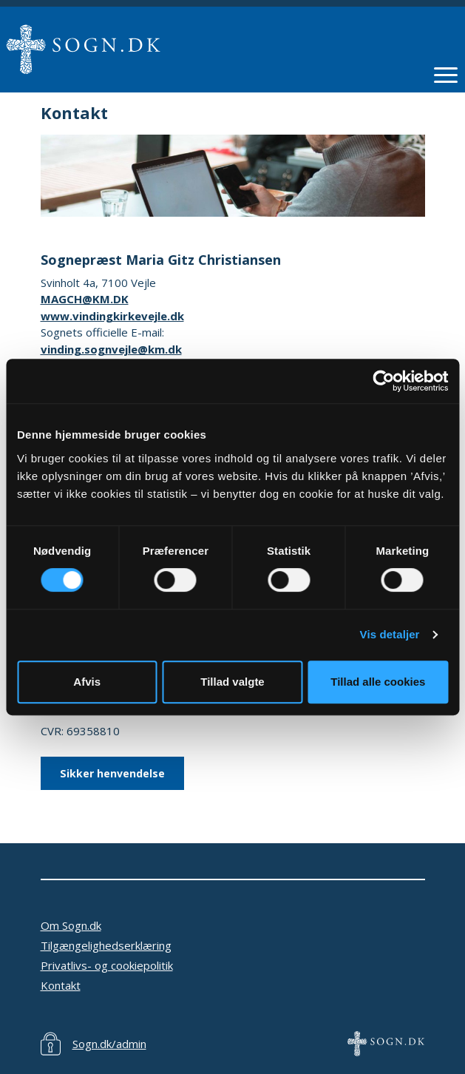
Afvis (87, 681)
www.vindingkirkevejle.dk (112, 315)
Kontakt (61, 985)
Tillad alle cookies (377, 681)
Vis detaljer (390, 634)
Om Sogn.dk (71, 925)
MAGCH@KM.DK (85, 298)
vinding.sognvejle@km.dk (111, 349)
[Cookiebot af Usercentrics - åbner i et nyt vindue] (383, 381)
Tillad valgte (232, 681)
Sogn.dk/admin (109, 1043)
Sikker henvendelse (112, 773)
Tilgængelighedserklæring (106, 945)
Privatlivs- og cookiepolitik (107, 965)
